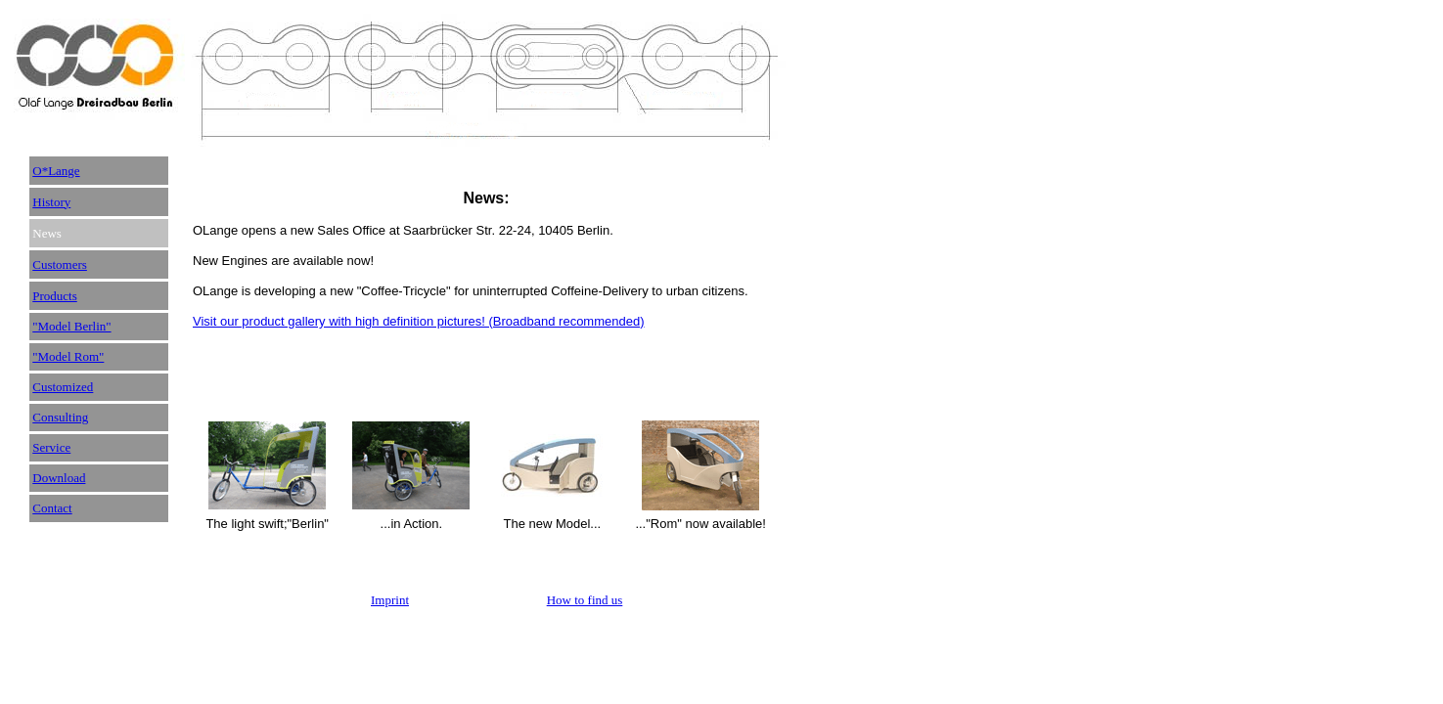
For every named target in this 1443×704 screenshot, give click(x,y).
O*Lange (55, 170)
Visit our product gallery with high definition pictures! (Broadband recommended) (419, 321)
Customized (62, 386)
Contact (51, 508)
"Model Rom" (68, 356)
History (51, 202)
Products (54, 295)
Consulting (60, 417)
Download (58, 477)
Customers (59, 264)
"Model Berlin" (71, 326)
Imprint (390, 600)
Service (51, 447)
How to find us (585, 600)
